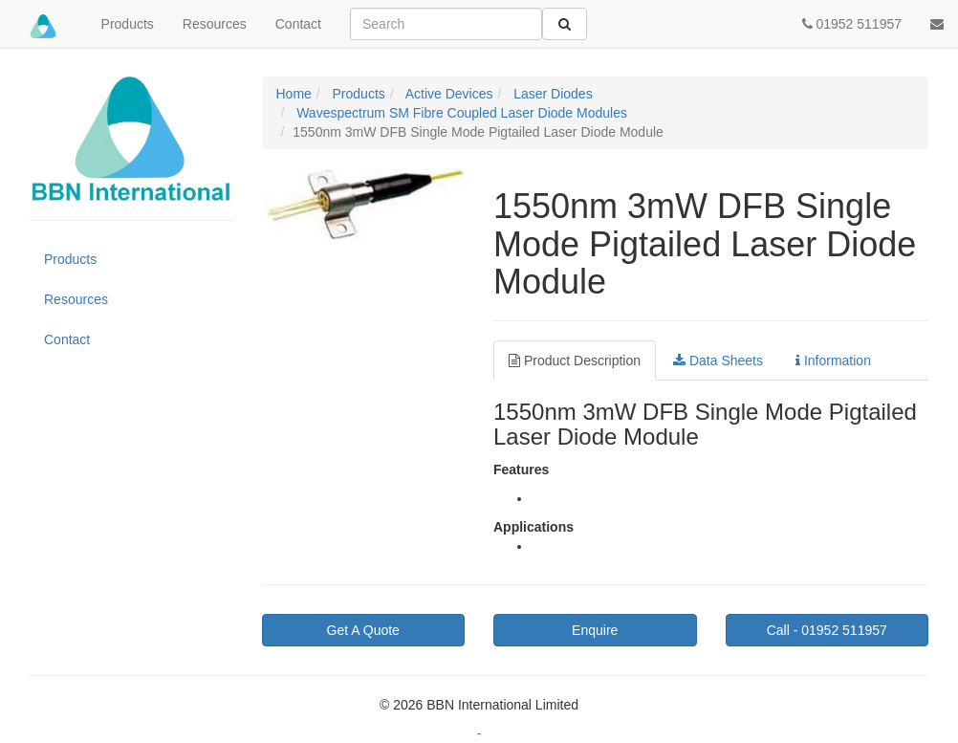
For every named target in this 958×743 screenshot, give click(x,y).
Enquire (595, 630)
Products (127, 24)
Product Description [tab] (575, 360)
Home (294, 93)
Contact (298, 24)
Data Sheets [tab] (718, 360)
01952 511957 (827, 630)
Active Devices (448, 93)
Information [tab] (833, 360)
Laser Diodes (551, 93)
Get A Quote (363, 630)
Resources (215, 24)
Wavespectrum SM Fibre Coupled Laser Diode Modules (460, 112)
